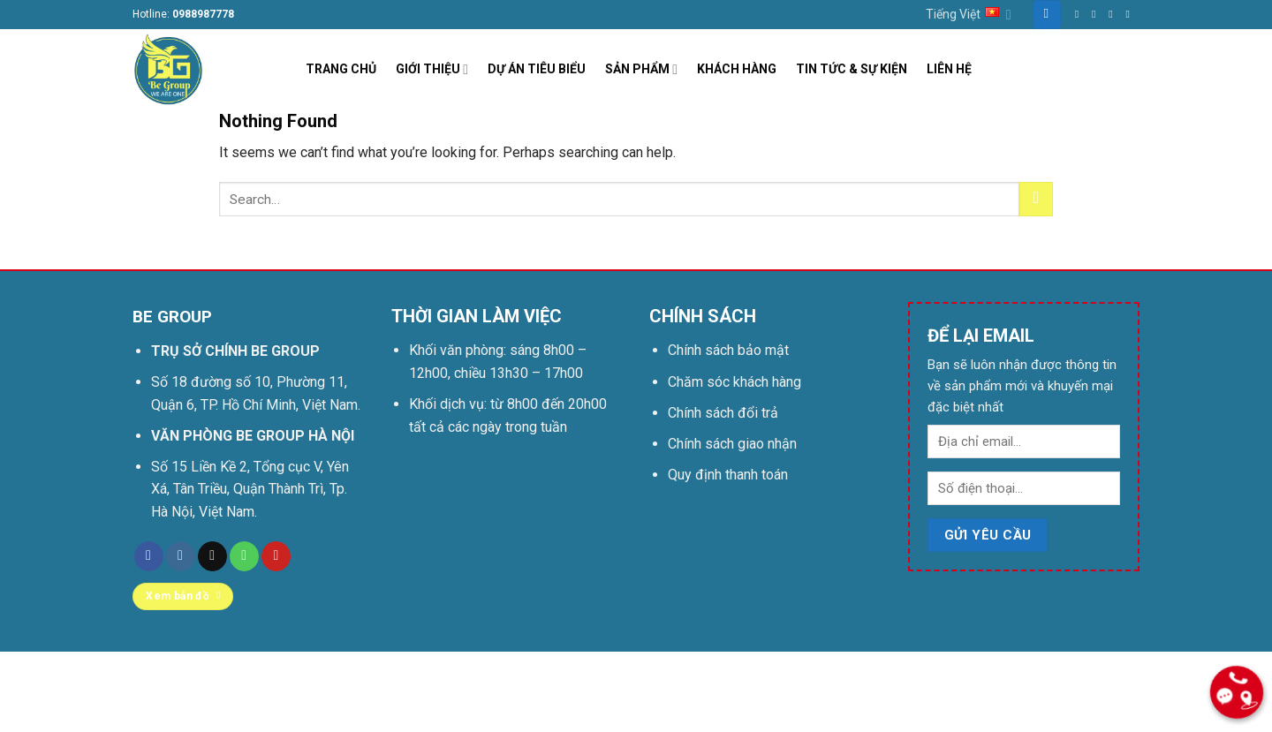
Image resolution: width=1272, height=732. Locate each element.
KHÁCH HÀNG (736, 69)
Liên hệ (232, 681)
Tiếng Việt (968, 14)
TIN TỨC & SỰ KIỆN (851, 69)
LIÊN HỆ (949, 69)
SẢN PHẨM (641, 69)
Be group (333, 708)
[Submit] (1036, 199)
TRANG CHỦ (341, 69)
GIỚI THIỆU (432, 69)
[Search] (1047, 14)
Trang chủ (166, 681)
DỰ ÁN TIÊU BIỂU (537, 69)
